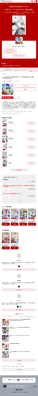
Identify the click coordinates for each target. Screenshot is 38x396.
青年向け (13, 365)
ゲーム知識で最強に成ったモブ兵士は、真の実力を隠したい (20, 351)
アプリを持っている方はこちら (18, 55)
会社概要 (14, 391)
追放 (3, 111)
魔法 (7, 113)
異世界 (21, 111)
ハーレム (14, 113)
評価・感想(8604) (8, 97)
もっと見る (19, 200)
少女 (6, 111)
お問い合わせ (25, 391)
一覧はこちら (19, 170)
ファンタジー (10, 111)
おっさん (3, 113)
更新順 (28, 181)
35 (7, 189)
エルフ (19, 113)
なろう (11, 113)
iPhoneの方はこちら (10, 49)
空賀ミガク (6, 65)
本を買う (5, 224)
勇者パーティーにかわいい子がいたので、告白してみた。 (19, 336)
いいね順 (33, 181)
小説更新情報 (5, 230)
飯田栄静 (11, 65)
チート (25, 111)
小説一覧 (25, 89)
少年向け (8, 365)
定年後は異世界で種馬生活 (15, 343)
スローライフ (30, 111)
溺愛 (14, 111)
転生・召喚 (4, 365)
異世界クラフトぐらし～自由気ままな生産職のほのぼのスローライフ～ (20, 328)
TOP (11, 391)
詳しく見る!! (19, 269)
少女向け (21, 365)
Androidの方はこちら (10, 52)
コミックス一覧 (25, 86)
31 (7, 196)
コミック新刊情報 (7, 207)
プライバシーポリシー (20, 391)
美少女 (18, 111)
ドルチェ (20, 65)
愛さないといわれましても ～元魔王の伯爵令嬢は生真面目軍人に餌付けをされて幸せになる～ (20, 320)
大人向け (17, 365)
